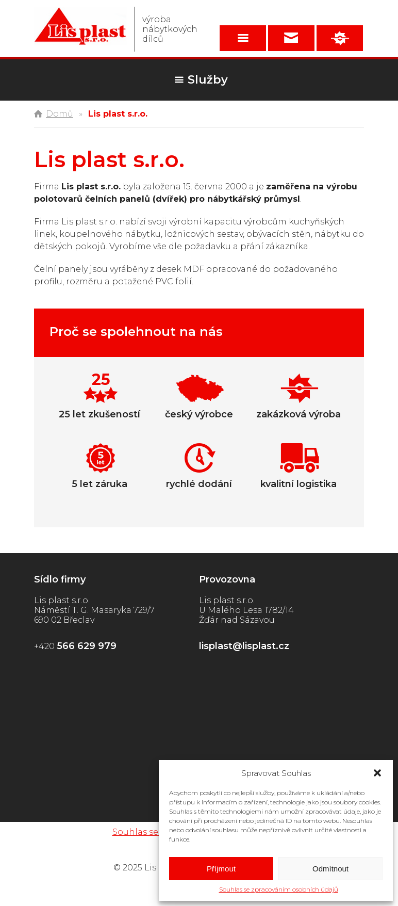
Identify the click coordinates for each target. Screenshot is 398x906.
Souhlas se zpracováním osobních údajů (278, 889)
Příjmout (221, 868)
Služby (208, 80)
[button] (377, 773)
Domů (59, 114)
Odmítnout (330, 868)
